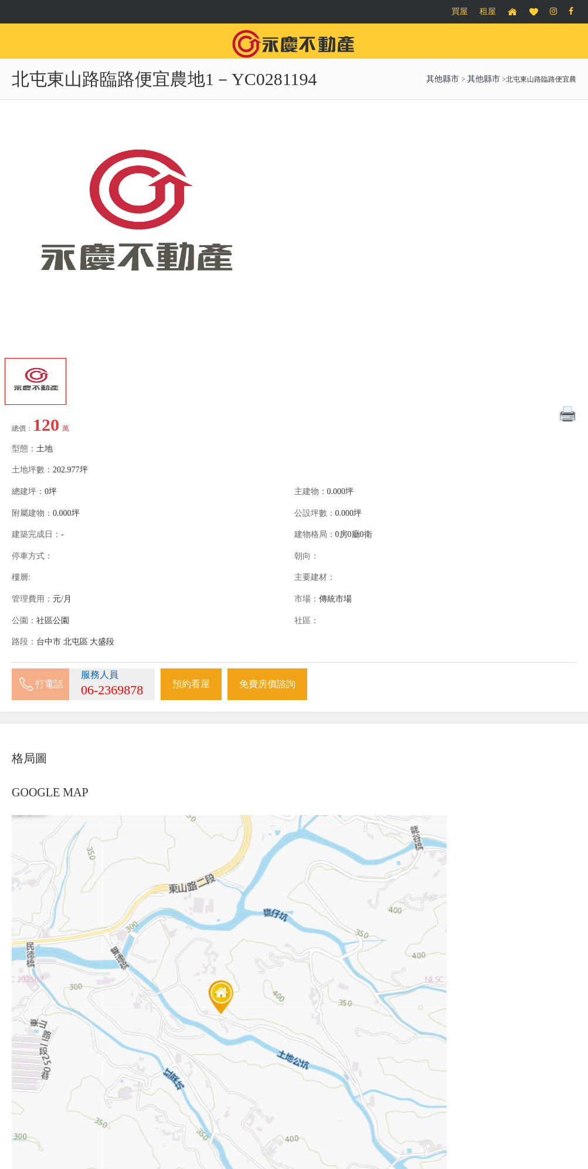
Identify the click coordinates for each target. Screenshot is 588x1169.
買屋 (459, 11)
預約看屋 (191, 684)
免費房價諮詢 (267, 684)
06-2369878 (112, 690)
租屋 (488, 11)
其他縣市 (443, 79)
